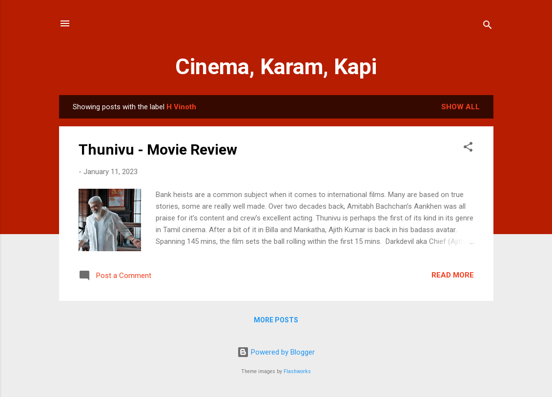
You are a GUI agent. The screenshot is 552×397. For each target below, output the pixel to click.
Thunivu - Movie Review (158, 149)
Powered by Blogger (276, 352)
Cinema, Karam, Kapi (276, 66)
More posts (276, 320)
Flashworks (297, 371)
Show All (460, 106)
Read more (452, 275)
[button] (468, 148)
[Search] (487, 26)
